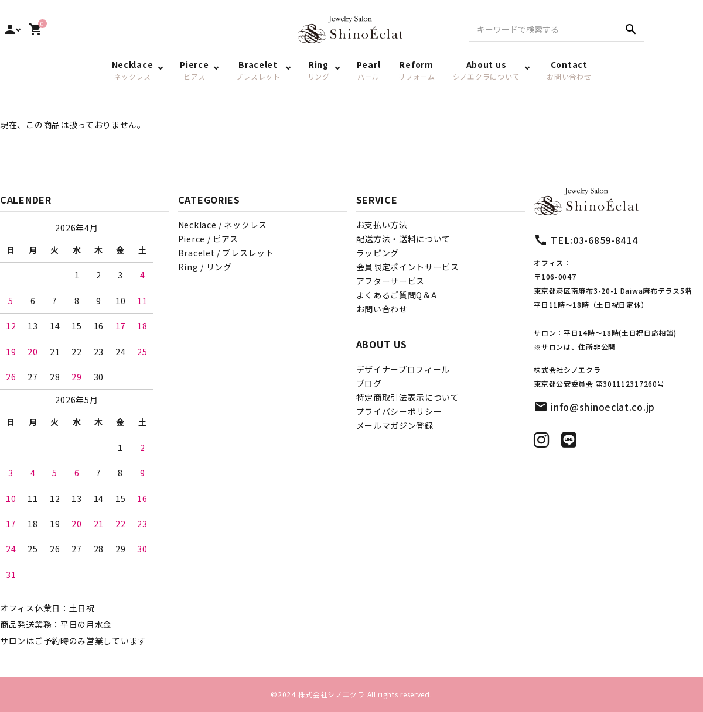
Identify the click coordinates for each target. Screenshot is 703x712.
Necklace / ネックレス (222, 225)
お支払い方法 (382, 225)
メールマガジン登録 (395, 425)
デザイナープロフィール (403, 369)
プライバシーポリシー (399, 411)
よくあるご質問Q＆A (396, 295)
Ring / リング (205, 267)
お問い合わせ (382, 309)
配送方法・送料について (403, 239)
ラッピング (378, 253)
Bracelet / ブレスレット (226, 253)
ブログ (369, 383)
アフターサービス (390, 281)
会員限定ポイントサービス (407, 267)
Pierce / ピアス (208, 239)
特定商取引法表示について (407, 397)
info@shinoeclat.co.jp (603, 407)
